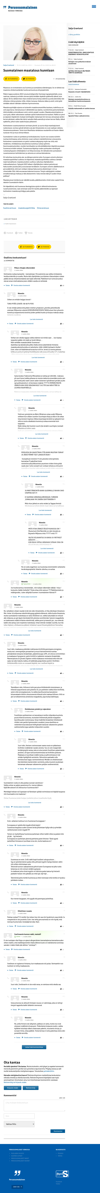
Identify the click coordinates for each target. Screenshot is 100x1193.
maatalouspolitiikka (26, 208)
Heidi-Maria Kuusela (80, 106)
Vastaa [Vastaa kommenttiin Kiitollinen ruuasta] (10, 926)
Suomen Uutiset (16, 1156)
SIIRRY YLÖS (16, 1186)
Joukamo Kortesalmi (81, 89)
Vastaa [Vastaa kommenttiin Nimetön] (10, 323)
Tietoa (60, 1156)
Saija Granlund (8, 65)
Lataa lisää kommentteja (34, 1047)
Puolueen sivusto (17, 1153)
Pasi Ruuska (78, 113)
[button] (94, 6)
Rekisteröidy (30, 1088)
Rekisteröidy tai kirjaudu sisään (15, 1082)
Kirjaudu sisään (12, 1088)
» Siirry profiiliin (74, 34)
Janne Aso (78, 97)
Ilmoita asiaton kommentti (22, 285)
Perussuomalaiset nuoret (20, 1161)
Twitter (58, 1184)
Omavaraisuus (43, 208)
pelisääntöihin (49, 1071)
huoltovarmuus (9, 208)
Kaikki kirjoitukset (10, 224)
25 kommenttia (59, 79)
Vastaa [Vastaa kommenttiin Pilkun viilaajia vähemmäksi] (7, 285)
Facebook (59, 1182)
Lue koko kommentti (36, 319)
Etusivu (60, 1153)
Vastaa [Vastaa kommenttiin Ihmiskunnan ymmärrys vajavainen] (17, 731)
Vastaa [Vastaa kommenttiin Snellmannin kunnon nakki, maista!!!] (7, 949)
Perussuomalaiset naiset (20, 1158)
